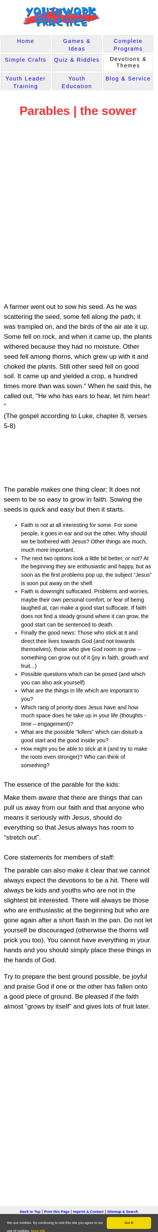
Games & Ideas (77, 45)
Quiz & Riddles (77, 60)
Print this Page (57, 1211)
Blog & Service (128, 78)
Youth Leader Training (25, 82)
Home (25, 41)
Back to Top (30, 1211)
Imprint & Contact (88, 1211)
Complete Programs (128, 45)
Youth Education (77, 82)
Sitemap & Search (122, 1211)
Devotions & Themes (128, 62)
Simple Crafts (25, 60)
